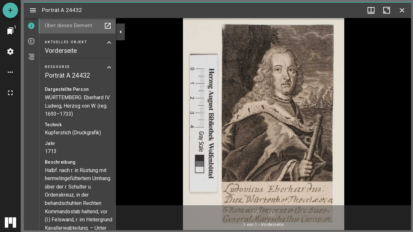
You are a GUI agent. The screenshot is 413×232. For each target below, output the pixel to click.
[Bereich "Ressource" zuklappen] (109, 67)
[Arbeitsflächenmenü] (10, 51)
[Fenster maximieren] (386, 10)
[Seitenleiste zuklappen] (121, 32)
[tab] (31, 26)
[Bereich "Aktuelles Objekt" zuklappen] (109, 42)
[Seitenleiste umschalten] (33, 10)
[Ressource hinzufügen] (10, 10)
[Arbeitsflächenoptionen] (10, 72)
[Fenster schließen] (402, 10)
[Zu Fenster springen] (10, 31)
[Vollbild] (10, 93)
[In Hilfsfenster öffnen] (108, 26)
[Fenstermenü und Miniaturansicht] (371, 10)
